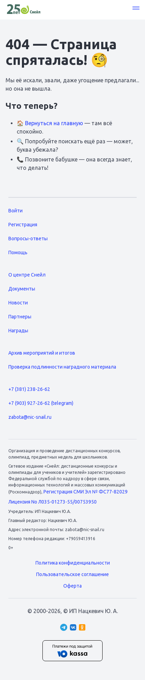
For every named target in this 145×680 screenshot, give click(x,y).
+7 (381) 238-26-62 (29, 389)
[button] (136, 9)
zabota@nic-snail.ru (29, 417)
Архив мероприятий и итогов (41, 353)
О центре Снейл (27, 275)
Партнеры (19, 316)
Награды (18, 330)
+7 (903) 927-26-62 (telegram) (40, 403)
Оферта (72, 586)
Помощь (17, 252)
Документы (21, 289)
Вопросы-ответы (28, 238)
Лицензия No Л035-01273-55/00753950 (52, 502)
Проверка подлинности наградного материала (62, 367)
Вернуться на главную (54, 123)
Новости (18, 302)
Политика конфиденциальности (72, 563)
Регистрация (22, 224)
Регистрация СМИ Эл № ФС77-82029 (85, 491)
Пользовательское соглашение (72, 574)
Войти (15, 210)
